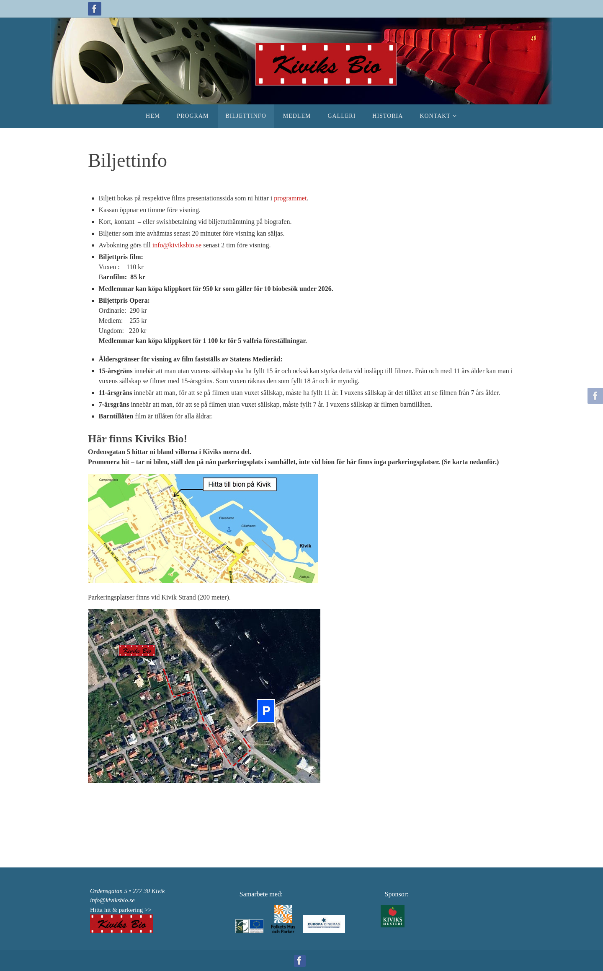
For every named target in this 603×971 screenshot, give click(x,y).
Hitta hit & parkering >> (121, 909)
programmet (290, 198)
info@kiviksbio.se (176, 245)
